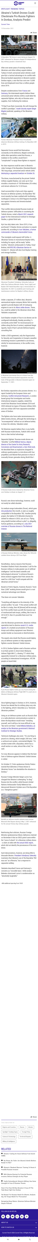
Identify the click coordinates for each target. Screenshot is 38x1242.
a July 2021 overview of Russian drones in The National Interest (16, 526)
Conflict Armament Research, (18, 396)
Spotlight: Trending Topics (12, 9)
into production (6, 511)
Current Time (5, 24)
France (24, 91)
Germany (4, 93)
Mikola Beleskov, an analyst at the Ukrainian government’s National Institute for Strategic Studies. (18, 728)
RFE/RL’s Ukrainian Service (19, 247)
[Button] (33, 33)
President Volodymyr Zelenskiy (25, 855)
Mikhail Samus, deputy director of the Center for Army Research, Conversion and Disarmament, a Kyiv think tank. (18, 444)
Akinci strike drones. (23, 307)
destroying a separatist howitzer (12, 173)
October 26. (31, 173)
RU (8, 1239)
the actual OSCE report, (25, 843)
